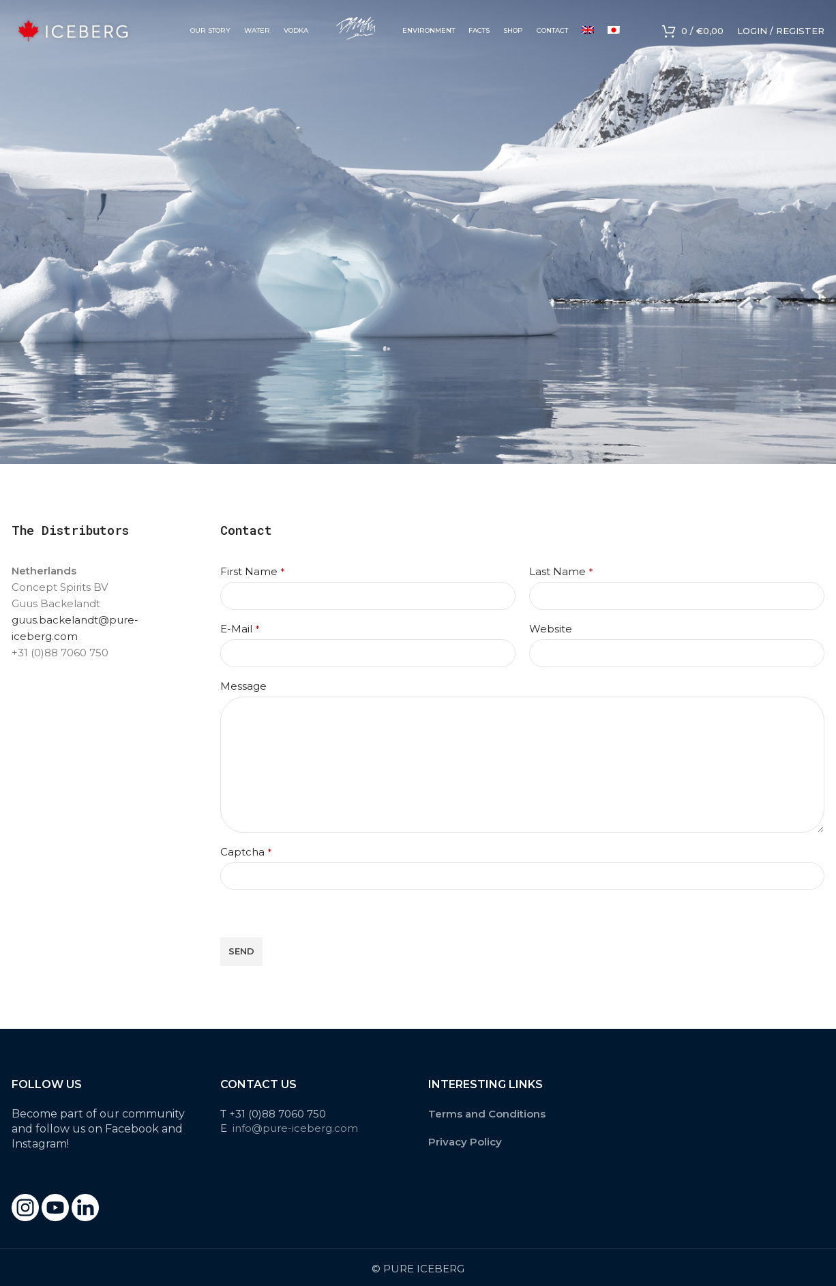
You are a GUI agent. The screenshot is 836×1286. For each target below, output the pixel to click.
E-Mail (239, 628)
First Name (252, 571)
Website (550, 628)
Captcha (245, 851)
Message (243, 685)
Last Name (561, 571)
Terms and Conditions (487, 1113)
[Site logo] (73, 29)
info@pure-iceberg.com (295, 1128)
